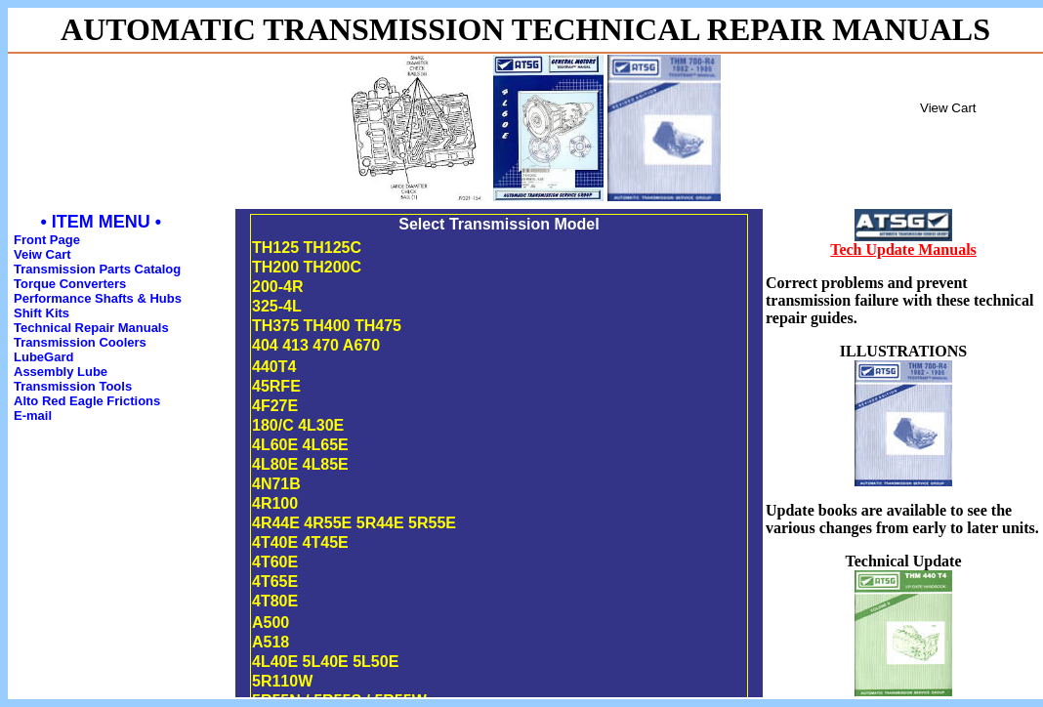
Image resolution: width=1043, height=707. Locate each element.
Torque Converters (70, 283)
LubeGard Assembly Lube (60, 364)
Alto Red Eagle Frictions (87, 401)
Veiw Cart (42, 254)
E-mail (33, 415)
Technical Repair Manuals (91, 327)
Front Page (47, 239)
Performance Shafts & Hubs (98, 298)
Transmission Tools (73, 386)
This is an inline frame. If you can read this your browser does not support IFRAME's (499, 453)
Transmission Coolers (80, 342)
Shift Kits (41, 313)
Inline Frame (968, 130)
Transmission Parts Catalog (97, 269)
